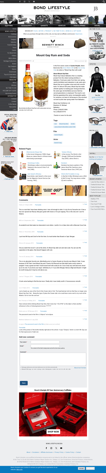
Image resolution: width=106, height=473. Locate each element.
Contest (13, 99)
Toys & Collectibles (10, 74)
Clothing (13, 34)
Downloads (12, 72)
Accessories (12, 37)
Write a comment (79, 61)
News (14, 82)
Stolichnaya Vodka (33, 163)
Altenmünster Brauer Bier (34, 152)
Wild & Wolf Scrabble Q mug (70, 174)
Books (14, 64)
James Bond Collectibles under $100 (64, 127)
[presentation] (33, 375)
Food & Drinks (11, 45)
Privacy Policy (59, 452)
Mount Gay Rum (63, 124)
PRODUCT (48, 31)
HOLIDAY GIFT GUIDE (9, 91)
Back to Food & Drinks (25, 61)
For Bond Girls (11, 53)
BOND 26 (69, 31)
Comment (23, 352)
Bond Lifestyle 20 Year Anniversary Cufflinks (53, 390)
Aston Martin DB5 (68, 68)
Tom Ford (94, 201)
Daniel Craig (57, 142)
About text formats (80, 368)
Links (14, 109)
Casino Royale (58, 134)
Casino (14, 50)
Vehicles (13, 42)
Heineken (64, 163)
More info (19, 469)
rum (55, 124)
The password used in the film (34, 324)
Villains (14, 56)
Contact (14, 101)
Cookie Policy (69, 452)
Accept (81, 468)
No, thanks (90, 468)
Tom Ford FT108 (96, 204)
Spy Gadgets (12, 66)
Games (14, 69)
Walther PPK (95, 199)
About (28, 452)
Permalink (38, 205)
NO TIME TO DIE (11, 88)
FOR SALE (13, 77)
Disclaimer (35, 452)
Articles (13, 85)
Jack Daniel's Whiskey (34, 174)
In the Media (12, 104)
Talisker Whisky (67, 152)
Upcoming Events (10, 93)
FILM (35, 31)
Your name (23, 342)
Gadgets (13, 39)
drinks (73, 124)
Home (2, 2)
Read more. (79, 34)
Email (21, 346)
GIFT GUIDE (77, 31)
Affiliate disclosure (47, 452)
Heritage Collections (9, 61)
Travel (14, 47)
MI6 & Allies (12, 58)
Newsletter (12, 107)
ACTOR (41, 31)
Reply (85, 204)
